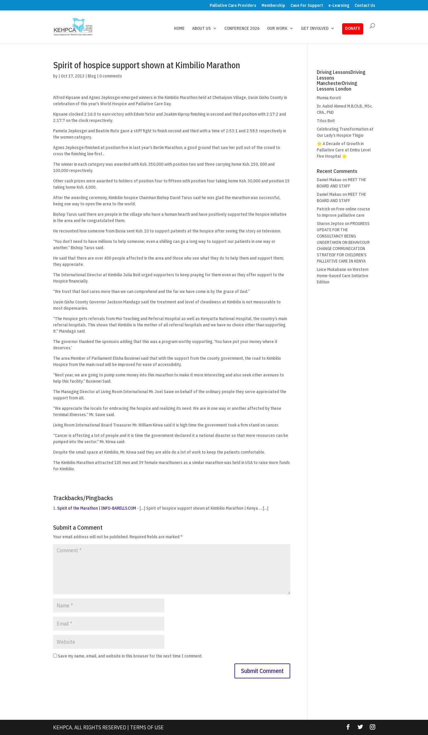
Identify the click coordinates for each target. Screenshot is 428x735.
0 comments (110, 76)
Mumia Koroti (329, 97)
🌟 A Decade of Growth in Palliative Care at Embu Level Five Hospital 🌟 (344, 150)
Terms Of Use (147, 727)
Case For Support (307, 5)
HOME (179, 28)
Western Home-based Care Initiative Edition (342, 276)
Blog (92, 76)
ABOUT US (201, 28)
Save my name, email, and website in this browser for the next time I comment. (130, 656)
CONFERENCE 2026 (241, 28)
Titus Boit (326, 120)
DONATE (352, 28)
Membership (273, 5)
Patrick (323, 209)
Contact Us (365, 5)
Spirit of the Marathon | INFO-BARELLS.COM (96, 508)
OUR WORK (277, 28)
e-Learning (338, 5)
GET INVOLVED (315, 28)
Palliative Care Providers (233, 5)
